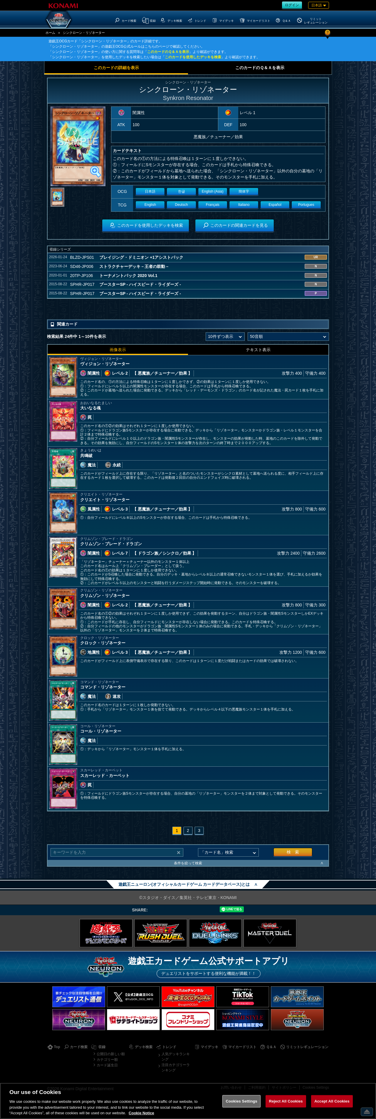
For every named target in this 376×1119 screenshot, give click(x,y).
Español (275, 205)
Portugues (306, 205)
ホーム (50, 32)
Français (212, 205)
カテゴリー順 (107, 1060)
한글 (181, 191)
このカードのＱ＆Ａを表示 (168, 52)
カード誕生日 (107, 1065)
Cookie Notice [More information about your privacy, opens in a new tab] (141, 1113)
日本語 (150, 191)
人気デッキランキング (176, 1056)
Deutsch (181, 205)
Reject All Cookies (286, 1101)
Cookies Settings (241, 1101)
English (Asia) (213, 191)
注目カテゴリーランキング (176, 1067)
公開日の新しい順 (111, 1054)
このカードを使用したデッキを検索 (193, 57)
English (150, 205)
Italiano (244, 205)
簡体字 (244, 191)
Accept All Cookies (332, 1101)
